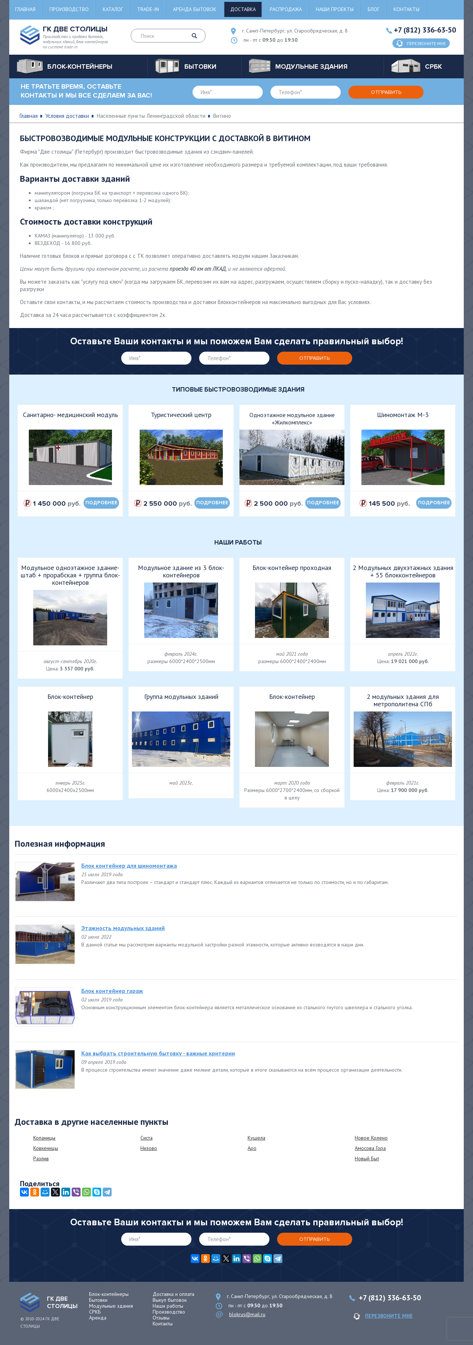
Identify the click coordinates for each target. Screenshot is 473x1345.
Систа (146, 1137)
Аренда (97, 1318)
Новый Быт (367, 1158)
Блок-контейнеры (109, 1294)
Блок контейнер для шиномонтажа (129, 865)
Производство (69, 9)
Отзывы (161, 1318)
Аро (252, 1148)
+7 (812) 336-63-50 (425, 30)
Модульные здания (111, 1306)
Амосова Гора (370, 1148)
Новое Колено (371, 1137)
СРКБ (95, 1312)
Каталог (113, 9)
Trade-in (148, 9)
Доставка (243, 9)
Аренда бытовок (194, 9)
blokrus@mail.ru (247, 1314)
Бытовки (98, 1300)
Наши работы (168, 1306)
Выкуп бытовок (170, 1300)
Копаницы (44, 1137)
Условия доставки (67, 115)
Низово (148, 1148)
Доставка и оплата (173, 1294)
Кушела (256, 1137)
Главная (25, 9)
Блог (374, 9)
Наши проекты (335, 9)
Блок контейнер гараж (112, 990)
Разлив (41, 1158)
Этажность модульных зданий (123, 928)
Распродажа (286, 9)
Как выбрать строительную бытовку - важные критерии (158, 1053)
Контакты (406, 9)
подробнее (101, 503)
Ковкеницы (45, 1148)
